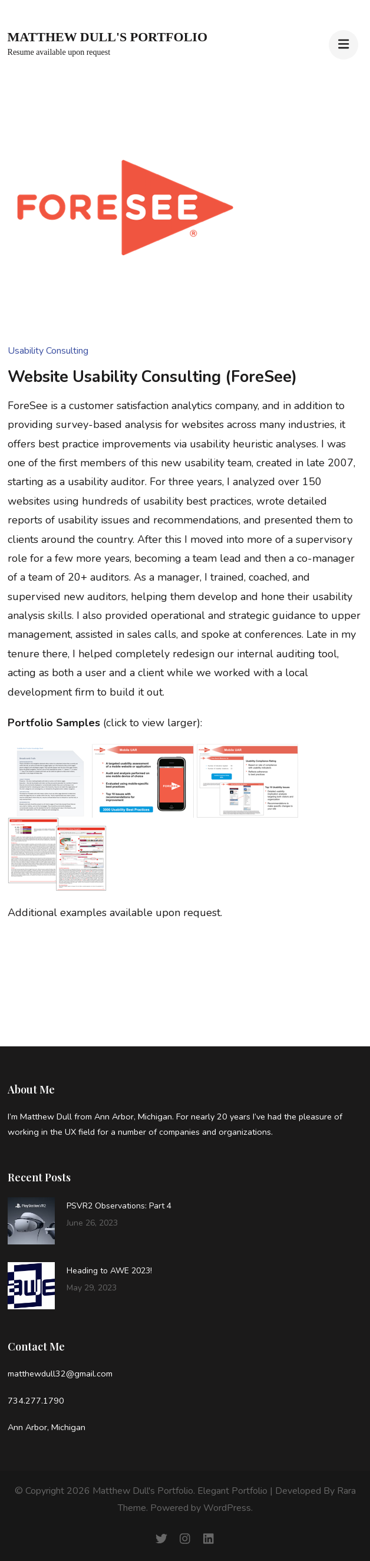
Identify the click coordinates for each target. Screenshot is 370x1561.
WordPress (227, 1507)
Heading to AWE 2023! (109, 1270)
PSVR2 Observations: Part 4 (119, 1205)
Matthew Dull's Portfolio (107, 36)
